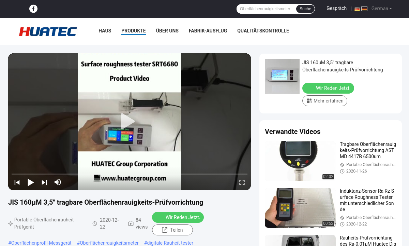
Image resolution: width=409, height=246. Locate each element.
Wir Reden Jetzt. (178, 217)
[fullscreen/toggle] (242, 182)
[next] (44, 182)
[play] (129, 121)
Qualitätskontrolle (263, 30)
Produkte (133, 30)
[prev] (17, 182)
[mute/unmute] (58, 182)
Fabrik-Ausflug (208, 30)
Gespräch (337, 8)
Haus (105, 30)
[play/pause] (30, 182)
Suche (305, 8)
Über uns (167, 30)
